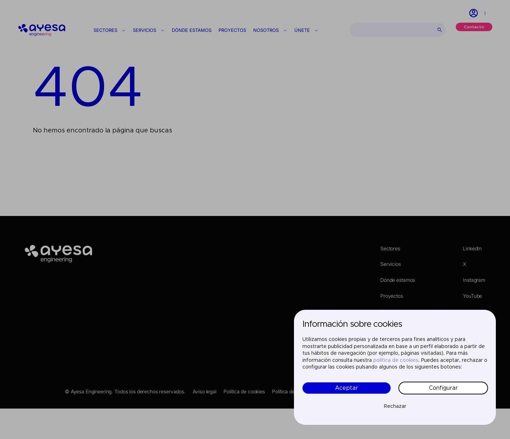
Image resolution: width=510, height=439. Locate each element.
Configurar (443, 388)
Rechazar (395, 406)
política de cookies (395, 360)
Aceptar (346, 388)
